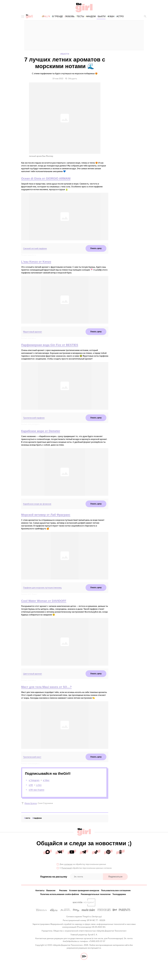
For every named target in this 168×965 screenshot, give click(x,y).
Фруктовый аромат (32, 332)
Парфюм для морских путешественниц (42, 588)
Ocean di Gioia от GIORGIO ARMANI (45, 178)
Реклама (63, 891)
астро (120, 16)
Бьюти (65, 54)
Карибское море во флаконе (37, 504)
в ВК (31, 785)
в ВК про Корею (36, 790)
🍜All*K (46, 16)
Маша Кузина (31, 803)
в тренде (57, 16)
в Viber (46, 780)
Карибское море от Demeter (40, 431)
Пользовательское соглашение (116, 891)
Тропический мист (32, 757)
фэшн (111, 16)
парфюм (38, 818)
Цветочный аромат (32, 674)
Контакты (39, 891)
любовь (69, 16)
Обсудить (71, 79)
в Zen (39, 785)
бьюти (102, 16)
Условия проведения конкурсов (84, 891)
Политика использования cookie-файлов (59, 895)
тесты (80, 16)
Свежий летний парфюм (35, 249)
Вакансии (50, 891)
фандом (91, 16)
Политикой (66, 868)
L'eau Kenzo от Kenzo (36, 262)
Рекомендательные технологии (96, 895)
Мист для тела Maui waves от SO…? (46, 687)
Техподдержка (119, 895)
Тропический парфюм (34, 418)
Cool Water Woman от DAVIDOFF (43, 601)
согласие (68, 864)
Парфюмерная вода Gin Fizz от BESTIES (49, 345)
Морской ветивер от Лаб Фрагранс (45, 515)
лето (27, 818)
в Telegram (34, 780)
